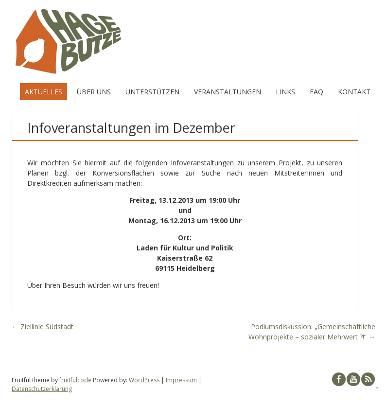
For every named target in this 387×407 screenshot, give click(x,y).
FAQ (316, 91)
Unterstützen (152, 91)
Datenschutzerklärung (42, 389)
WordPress (144, 380)
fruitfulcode (75, 380)
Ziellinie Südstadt (42, 326)
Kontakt (354, 91)
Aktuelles (43, 91)
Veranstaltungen (227, 91)
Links (285, 91)
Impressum (181, 380)
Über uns (94, 91)
